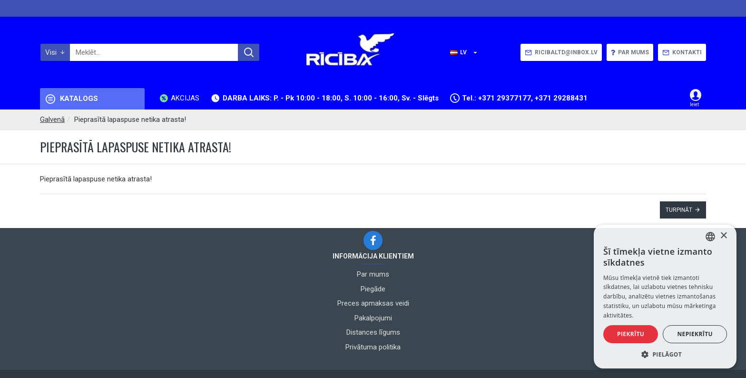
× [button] (723, 235)
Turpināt (679, 210)
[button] (665, 354)
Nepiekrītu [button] (695, 334)
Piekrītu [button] (630, 334)
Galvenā (52, 119)
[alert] (665, 296)
